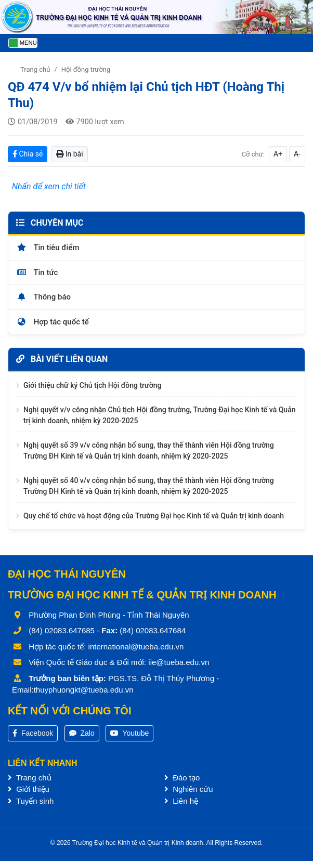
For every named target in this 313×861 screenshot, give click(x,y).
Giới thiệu (28, 789)
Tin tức (37, 272)
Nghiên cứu (188, 789)
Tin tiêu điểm (48, 247)
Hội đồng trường (86, 69)
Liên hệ (181, 801)
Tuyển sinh (31, 801)
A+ (277, 154)
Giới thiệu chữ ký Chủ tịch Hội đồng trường (92, 385)
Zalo (82, 733)
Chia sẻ (27, 154)
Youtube (129, 733)
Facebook (32, 733)
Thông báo (43, 297)
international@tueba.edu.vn (136, 646)
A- (297, 154)
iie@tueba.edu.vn (178, 662)
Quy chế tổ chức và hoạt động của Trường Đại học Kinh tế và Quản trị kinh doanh (153, 516)
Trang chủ (35, 69)
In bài (69, 154)
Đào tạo (182, 777)
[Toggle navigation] (22, 43)
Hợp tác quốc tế (52, 322)
